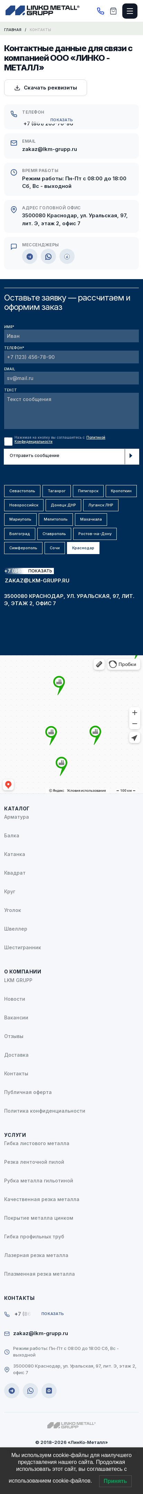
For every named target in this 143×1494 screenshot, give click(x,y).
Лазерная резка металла (36, 1255)
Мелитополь (56, 519)
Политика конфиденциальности (44, 1111)
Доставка (16, 1055)
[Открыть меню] (129, 11)
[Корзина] (113, 11)
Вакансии (16, 1017)
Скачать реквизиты (45, 87)
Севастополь (22, 490)
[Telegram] (29, 256)
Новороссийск (23, 505)
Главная (12, 30)
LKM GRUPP (18, 980)
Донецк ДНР (63, 505)
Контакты (16, 1073)
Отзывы (13, 1036)
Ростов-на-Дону (95, 533)
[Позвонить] (100, 11)
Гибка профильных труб (34, 1236)
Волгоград (19, 533)
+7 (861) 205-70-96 (48, 123)
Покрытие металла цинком (38, 1218)
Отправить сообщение (72, 456)
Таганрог (57, 490)
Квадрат (15, 873)
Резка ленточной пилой (34, 1162)
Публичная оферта (28, 1092)
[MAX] (67, 256)
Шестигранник (22, 947)
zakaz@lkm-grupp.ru (49, 149)
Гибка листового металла (36, 1143)
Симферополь (23, 547)
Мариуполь (20, 519)
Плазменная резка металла (39, 1274)
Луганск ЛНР (100, 505)
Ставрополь (54, 533)
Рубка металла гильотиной (38, 1180)
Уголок (12, 910)
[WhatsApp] (48, 256)
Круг (9, 891)
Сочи (55, 547)
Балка (11, 835)
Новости (14, 999)
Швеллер (15, 929)
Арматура (16, 817)
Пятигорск (88, 490)
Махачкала (91, 519)
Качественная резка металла (41, 1199)
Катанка (14, 854)
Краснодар (83, 547)
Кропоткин (121, 490)
